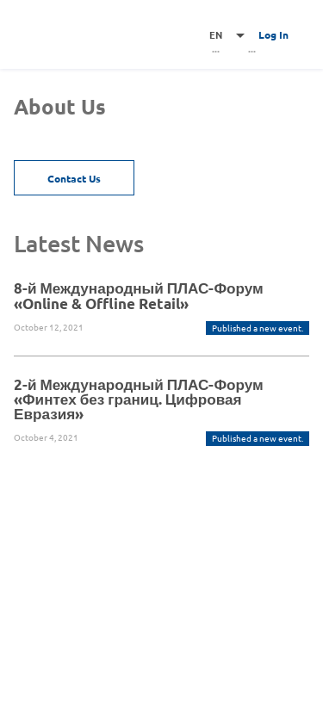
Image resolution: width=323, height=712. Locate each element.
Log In (273, 34)
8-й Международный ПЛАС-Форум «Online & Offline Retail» (139, 295)
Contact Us (74, 178)
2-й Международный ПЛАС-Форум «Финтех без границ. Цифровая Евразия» (139, 399)
